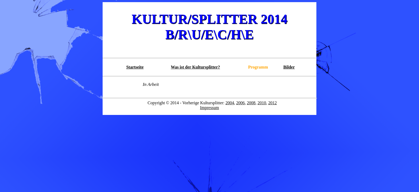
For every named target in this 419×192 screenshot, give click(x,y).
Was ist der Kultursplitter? (195, 67)
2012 (272, 103)
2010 (262, 103)
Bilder (289, 67)
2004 (230, 103)
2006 (240, 103)
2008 (251, 103)
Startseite (134, 67)
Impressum (209, 107)
